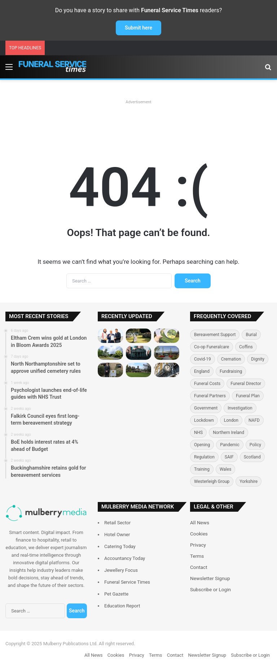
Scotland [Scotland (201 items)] (252, 457)
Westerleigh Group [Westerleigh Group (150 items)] (211, 481)
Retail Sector (117, 522)
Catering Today (120, 546)
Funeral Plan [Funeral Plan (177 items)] (248, 395)
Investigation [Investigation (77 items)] (240, 408)
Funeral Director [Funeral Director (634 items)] (245, 383)
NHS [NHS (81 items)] (198, 432)
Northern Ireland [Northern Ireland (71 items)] (228, 432)
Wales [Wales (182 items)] (225, 469)
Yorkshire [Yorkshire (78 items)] (248, 481)
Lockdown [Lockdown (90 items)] (204, 420)
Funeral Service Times (127, 582)
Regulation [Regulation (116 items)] (204, 457)
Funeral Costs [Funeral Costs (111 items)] (207, 383)
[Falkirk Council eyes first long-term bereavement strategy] (110, 353)
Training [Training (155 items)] (202, 469)
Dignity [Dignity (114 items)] (257, 359)
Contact (198, 567)
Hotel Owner (117, 534)
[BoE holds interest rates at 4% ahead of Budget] (138, 353)
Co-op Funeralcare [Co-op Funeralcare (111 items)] (211, 346)
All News (199, 522)
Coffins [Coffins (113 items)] (246, 346)
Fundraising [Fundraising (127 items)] (231, 371)
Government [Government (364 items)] (205, 408)
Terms (197, 556)
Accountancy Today (124, 558)
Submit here (138, 28)
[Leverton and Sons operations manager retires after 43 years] (166, 370)
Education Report (122, 606)
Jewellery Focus (121, 570)
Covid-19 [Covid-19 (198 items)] (202, 359)
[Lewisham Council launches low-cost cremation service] (138, 370)
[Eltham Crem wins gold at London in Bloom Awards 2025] (110, 336)
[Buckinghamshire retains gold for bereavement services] (166, 353)
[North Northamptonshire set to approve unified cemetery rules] (138, 336)
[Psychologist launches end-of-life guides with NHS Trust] (166, 336)
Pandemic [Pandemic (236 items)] (229, 444)
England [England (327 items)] (202, 371)
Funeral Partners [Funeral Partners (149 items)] (210, 395)
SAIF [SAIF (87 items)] (229, 457)
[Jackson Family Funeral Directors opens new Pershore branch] (110, 370)
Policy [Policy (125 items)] (255, 444)
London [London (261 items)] (231, 420)
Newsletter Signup (210, 578)
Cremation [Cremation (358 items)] (231, 359)
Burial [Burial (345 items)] (251, 334)
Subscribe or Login (210, 589)
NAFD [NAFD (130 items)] (254, 420)
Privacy (198, 545)
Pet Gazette (116, 594)
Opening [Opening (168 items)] (202, 444)
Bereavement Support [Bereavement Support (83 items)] (215, 334)
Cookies (199, 534)
